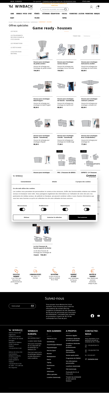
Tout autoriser (82, 217)
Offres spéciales (52, 376)
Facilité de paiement (16, 278)
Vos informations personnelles (71, 364)
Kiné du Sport (51, 353)
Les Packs (14, 33)
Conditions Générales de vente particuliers (73, 342)
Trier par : (77, 38)
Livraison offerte (35, 277)
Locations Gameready (73, 368)
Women (49, 356)
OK (32, 308)
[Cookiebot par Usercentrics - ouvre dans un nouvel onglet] (87, 176)
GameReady (51, 344)
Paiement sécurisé (74, 278)
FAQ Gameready (71, 371)
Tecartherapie (51, 347)
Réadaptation (51, 359)
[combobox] (86, 1)
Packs (49, 370)
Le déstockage (16, 50)
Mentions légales (71, 338)
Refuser (26, 217)
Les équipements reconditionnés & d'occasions (17, 39)
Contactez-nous (93, 361)
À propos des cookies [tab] (83, 181)
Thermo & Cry (51, 341)
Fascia (49, 362)
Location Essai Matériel (16, 55)
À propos (18, 1)
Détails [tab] (54, 181)
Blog (12, 1)
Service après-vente (72, 357)
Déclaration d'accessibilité (70, 353)
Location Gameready (53, 379)
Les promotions (16, 45)
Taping (49, 365)
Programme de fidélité (73, 360)
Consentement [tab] (26, 181)
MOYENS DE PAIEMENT (92, 278)
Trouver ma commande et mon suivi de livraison (73, 381)
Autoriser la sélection (54, 217)
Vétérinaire (50, 374)
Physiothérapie (52, 350)
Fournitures (50, 368)
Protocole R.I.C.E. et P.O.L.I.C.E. (72, 375)
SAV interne (54, 277)
